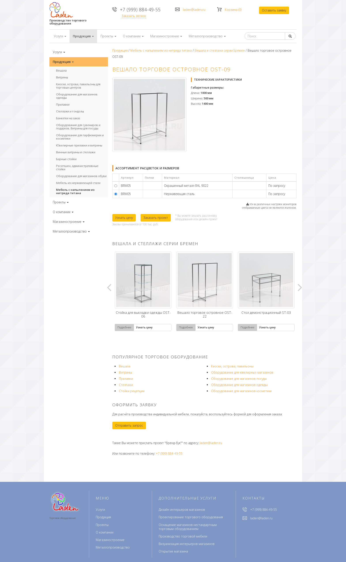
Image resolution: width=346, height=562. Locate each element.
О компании (104, 532)
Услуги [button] (60, 36)
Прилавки (63, 104)
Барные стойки (66, 159)
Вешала (61, 70)
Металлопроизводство (113, 547)
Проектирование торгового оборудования (191, 517)
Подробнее (124, 327)
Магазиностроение (110, 540)
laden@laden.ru (194, 10)
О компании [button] (133, 36)
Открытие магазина (173, 551)
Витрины (62, 77)
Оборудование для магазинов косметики (241, 391)
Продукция (120, 50)
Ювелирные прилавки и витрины (79, 145)
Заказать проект (155, 218)
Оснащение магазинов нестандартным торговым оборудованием (188, 527)
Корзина (233, 10)
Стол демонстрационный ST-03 (266, 313)
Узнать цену (124, 218)
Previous (109, 287)
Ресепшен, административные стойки (77, 167)
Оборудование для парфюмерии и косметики (80, 136)
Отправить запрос (129, 425)
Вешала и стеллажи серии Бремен (220, 50)
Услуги (100, 509)
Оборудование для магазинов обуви (81, 176)
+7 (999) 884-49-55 (140, 10)
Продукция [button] (83, 36)
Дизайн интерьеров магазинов (182, 509)
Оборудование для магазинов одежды (77, 96)
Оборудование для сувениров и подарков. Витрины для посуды (78, 126)
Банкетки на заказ (68, 118)
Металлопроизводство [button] (207, 36)
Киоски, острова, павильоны (232, 366)
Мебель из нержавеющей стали (78, 183)
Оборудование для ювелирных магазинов (242, 372)
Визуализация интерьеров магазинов (186, 544)
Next (300, 287)
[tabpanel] (143, 291)
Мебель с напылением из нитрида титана (75, 191)
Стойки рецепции (132, 391)
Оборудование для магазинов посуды (239, 379)
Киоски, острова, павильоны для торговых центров (78, 85)
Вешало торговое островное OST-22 (204, 315)
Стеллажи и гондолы (70, 111)
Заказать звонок (134, 16)
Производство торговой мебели (183, 536)
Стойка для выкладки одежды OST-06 (143, 315)
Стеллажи (126, 385)
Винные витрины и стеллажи (75, 152)
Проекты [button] (108, 36)
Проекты (102, 525)
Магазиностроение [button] (166, 36)
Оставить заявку (274, 10)
